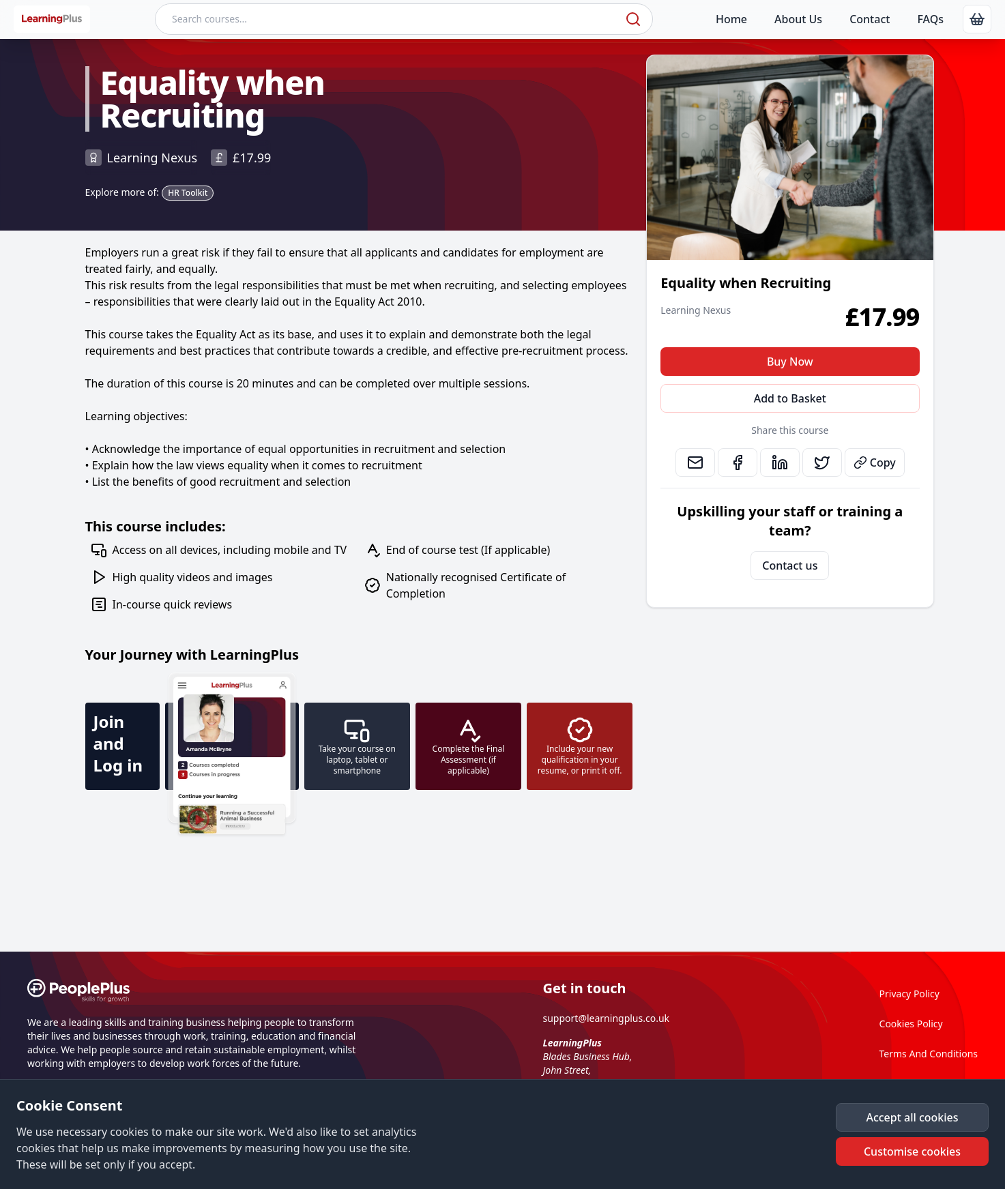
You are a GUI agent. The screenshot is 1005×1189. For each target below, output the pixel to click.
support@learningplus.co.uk (606, 1018)
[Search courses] (389, 19)
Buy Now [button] (790, 361)
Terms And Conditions (928, 1053)
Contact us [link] (789, 565)
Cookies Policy (911, 1023)
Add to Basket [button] (790, 398)
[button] (912, 1117)
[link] (977, 19)
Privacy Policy (909, 993)
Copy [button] (875, 462)
